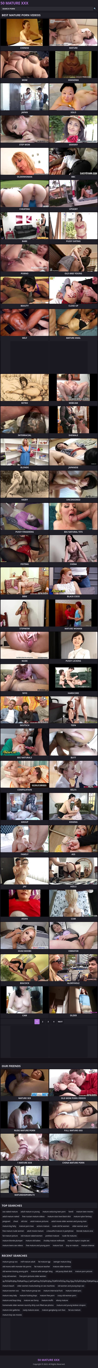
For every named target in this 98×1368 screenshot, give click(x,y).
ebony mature (62, 1300)
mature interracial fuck (53, 1290)
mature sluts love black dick (59, 1216)
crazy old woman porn (67, 1295)
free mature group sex (31, 1290)
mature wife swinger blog (42, 1271)
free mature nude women (13, 1231)
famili (71, 1211)
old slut (24, 1221)
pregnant (6, 1221)
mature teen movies (84, 1211)
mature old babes (33, 1240)
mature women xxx (11, 1290)
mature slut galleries (11, 1310)
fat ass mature (74, 1310)
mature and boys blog (12, 1300)
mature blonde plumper (13, 1240)
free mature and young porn (38, 1245)
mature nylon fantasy (83, 1216)
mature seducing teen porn (54, 1211)
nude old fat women (60, 1226)
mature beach (8, 1286)
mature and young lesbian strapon (71, 1305)
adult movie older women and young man (69, 1221)
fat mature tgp (44, 1261)
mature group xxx (10, 1261)
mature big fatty (9, 1226)
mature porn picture (83, 1271)
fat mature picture (10, 1236)
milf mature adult (28, 1261)
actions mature (43, 1226)
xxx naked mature (10, 1211)
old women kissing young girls (15, 1271)
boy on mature (72, 1245)
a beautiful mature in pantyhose (60, 1231)
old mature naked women (31, 1236)
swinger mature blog (62, 1261)
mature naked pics (73, 1290)
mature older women (62, 1266)
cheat (15, 1221)
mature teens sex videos (13, 1245)
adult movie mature (35, 1231)
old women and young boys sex (71, 1286)
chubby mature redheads (54, 1240)
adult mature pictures (39, 1221)
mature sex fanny (31, 1300)
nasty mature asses (31, 1310)
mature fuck (58, 1245)
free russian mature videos (33, 1216)
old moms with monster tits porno (17, 1266)
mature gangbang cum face (53, 1310)
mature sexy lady (10, 1295)
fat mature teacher (42, 1266)
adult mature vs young (30, 1211)
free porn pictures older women (32, 1276)
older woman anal (80, 1226)
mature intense (87, 1245)
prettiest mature (52, 1236)
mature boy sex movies (12, 1315)
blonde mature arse (85, 1231)
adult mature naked (11, 1216)
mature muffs (47, 1300)
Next (60, 1021)
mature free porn (47, 1295)
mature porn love (26, 1226)
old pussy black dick (64, 1271)
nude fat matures (69, 1236)
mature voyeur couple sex (78, 1240)
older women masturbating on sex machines (36, 1286)
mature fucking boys (28, 1295)
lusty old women (9, 1276)
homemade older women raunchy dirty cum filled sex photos (28, 1305)
